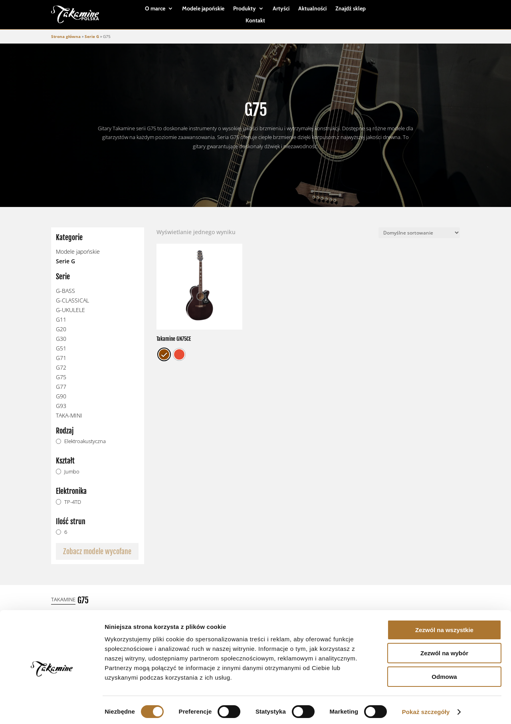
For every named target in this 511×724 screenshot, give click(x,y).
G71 (61, 358)
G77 (61, 386)
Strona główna (66, 36)
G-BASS (65, 290)
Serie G (92, 36)
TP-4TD (72, 502)
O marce (155, 9)
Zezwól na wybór (444, 649)
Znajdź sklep (350, 9)
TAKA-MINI (69, 415)
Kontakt (255, 21)
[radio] (164, 354)
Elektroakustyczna (85, 441)
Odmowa (444, 673)
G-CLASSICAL (72, 300)
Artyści (281, 9)
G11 (61, 319)
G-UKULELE (70, 310)
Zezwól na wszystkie (444, 626)
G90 (61, 396)
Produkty (244, 9)
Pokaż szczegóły (426, 708)
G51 (61, 348)
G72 (61, 367)
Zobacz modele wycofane (97, 551)
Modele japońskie (203, 9)
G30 (61, 338)
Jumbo (71, 472)
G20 (61, 329)
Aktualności (312, 9)
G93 (61, 406)
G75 (61, 377)
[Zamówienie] (419, 232)
